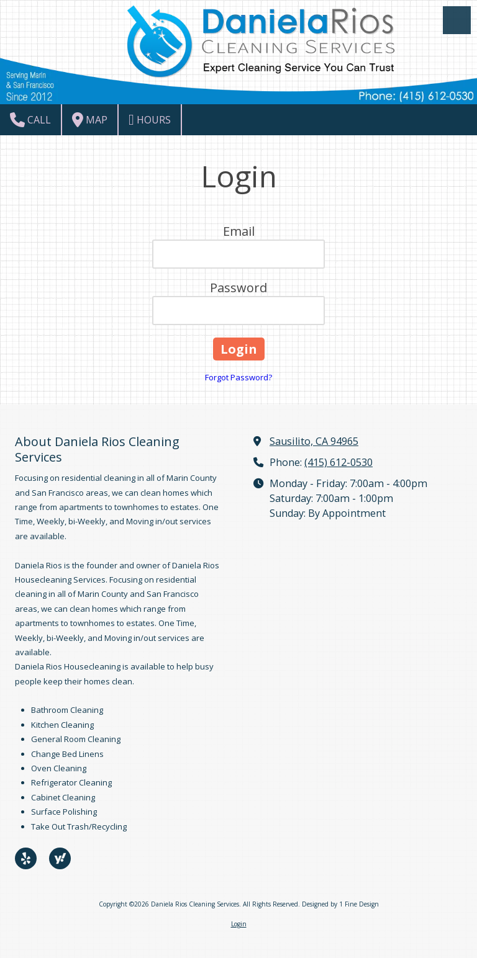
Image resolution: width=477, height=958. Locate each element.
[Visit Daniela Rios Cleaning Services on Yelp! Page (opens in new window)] (26, 858)
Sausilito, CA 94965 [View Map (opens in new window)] (314, 441)
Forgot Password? (238, 377)
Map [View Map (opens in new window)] (89, 119)
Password (238, 287)
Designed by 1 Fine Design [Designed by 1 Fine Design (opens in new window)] (340, 904)
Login (239, 924)
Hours (150, 119)
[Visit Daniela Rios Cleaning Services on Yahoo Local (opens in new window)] (60, 858)
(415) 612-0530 (338, 462)
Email (239, 231)
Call (30, 119)
